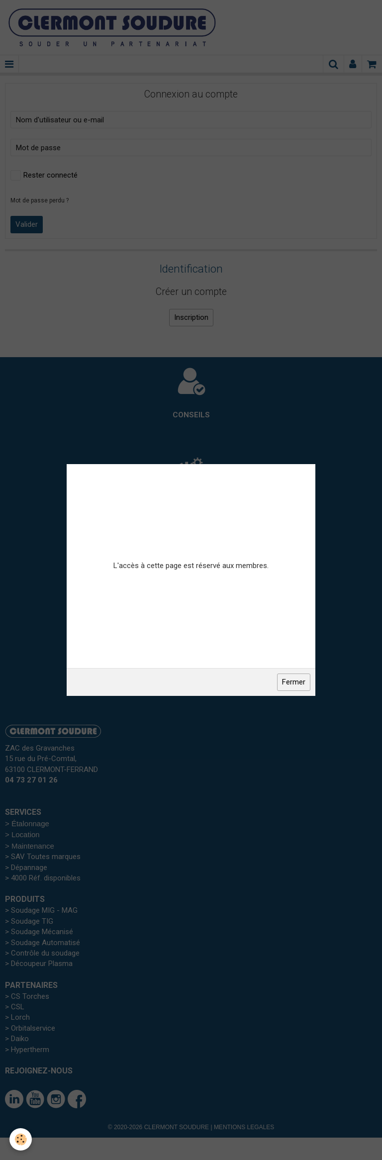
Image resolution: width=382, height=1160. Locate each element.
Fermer (293, 681)
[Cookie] (21, 1139)
